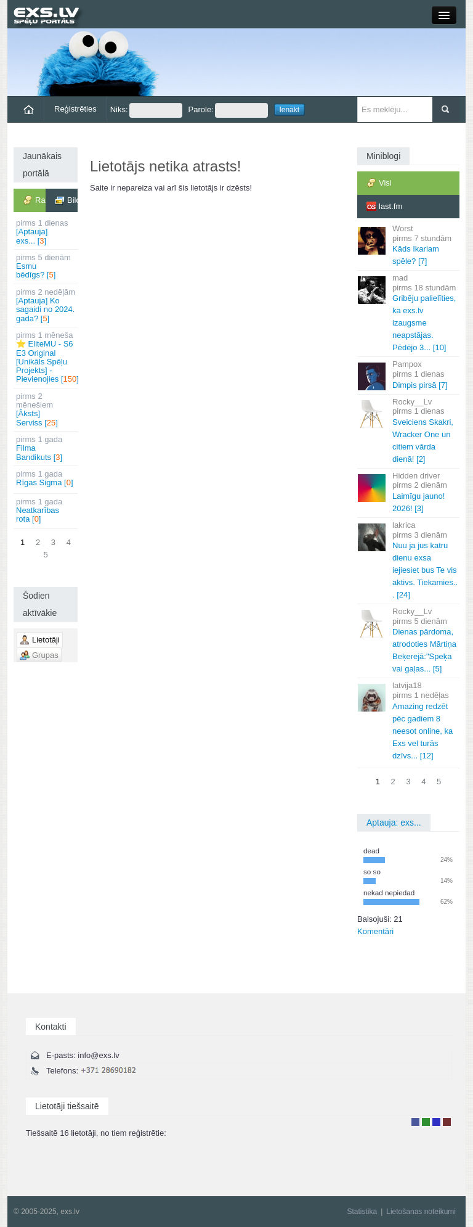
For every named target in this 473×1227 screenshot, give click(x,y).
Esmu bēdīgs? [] (46, 266)
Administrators (446, 1121)
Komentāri (375, 931)
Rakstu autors (426, 1121)
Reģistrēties (75, 108)
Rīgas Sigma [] (46, 478)
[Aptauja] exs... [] (46, 231)
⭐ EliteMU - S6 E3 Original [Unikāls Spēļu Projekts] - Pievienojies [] (47, 357)
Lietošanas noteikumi (421, 1211)
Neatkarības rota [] (46, 510)
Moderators (436, 1121)
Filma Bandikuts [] (46, 448)
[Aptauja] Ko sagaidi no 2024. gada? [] (46, 305)
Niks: (146, 110)
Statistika (362, 1211)
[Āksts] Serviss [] (46, 409)
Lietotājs (415, 1121)
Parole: (228, 110)
